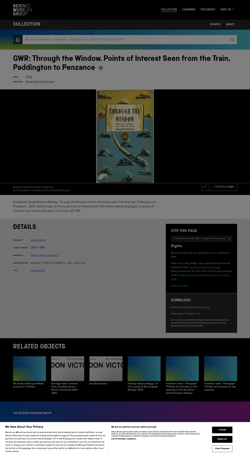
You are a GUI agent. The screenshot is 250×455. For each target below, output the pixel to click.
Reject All (222, 443)
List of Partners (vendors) (123, 443)
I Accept (222, 433)
